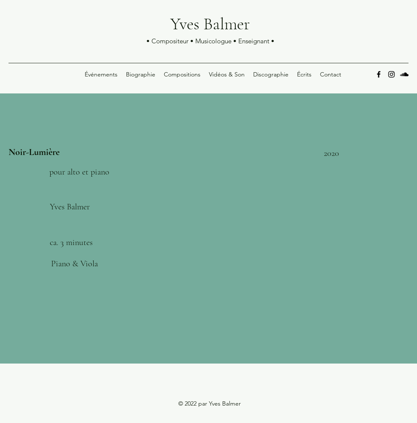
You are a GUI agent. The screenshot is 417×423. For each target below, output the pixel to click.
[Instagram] (391, 74)
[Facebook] (378, 74)
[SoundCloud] (404, 74)
